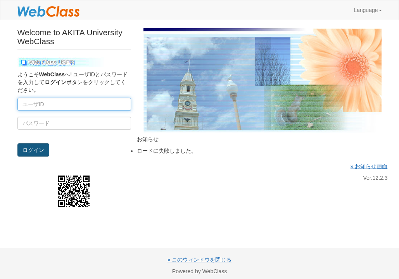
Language (368, 10)
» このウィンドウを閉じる (200, 260)
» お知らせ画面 (369, 166)
